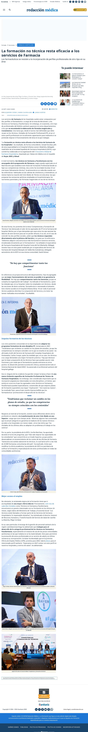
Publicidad (24, 727)
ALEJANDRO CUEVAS (10, 112)
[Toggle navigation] (4, 10)
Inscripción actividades (71, 727)
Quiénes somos (13, 727)
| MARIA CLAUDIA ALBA (24, 112)
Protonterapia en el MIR (40, 1)
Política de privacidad (38, 727)
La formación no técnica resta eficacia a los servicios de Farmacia (40, 53)
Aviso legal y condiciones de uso (73, 709)
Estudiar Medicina (55, 1)
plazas (47, 541)
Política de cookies (54, 727)
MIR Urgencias (16, 1)
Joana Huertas (40, 112)
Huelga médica (27, 1)
